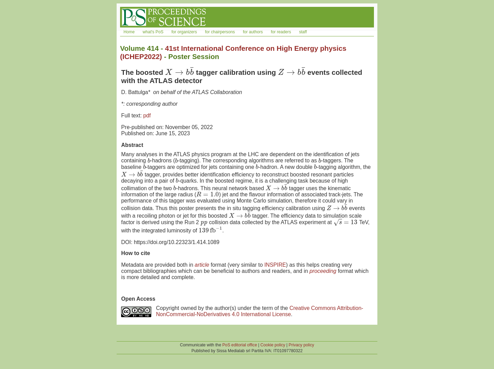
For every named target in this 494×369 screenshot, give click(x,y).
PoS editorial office (239, 345)
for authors (253, 32)
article (202, 265)
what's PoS (153, 32)
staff (303, 32)
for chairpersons (220, 32)
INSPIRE (275, 265)
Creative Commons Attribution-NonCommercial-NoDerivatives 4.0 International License (259, 311)
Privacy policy (301, 345)
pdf (147, 115)
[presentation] (179, 72)
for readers (281, 32)
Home (129, 32)
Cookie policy (272, 345)
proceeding (322, 271)
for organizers (184, 32)
